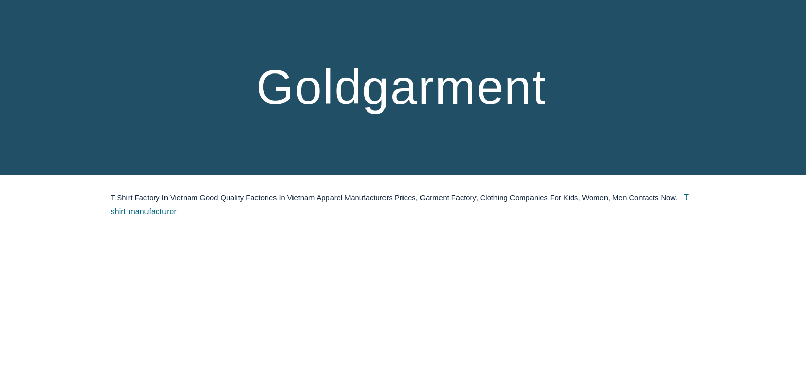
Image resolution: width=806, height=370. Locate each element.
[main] (403, 87)
